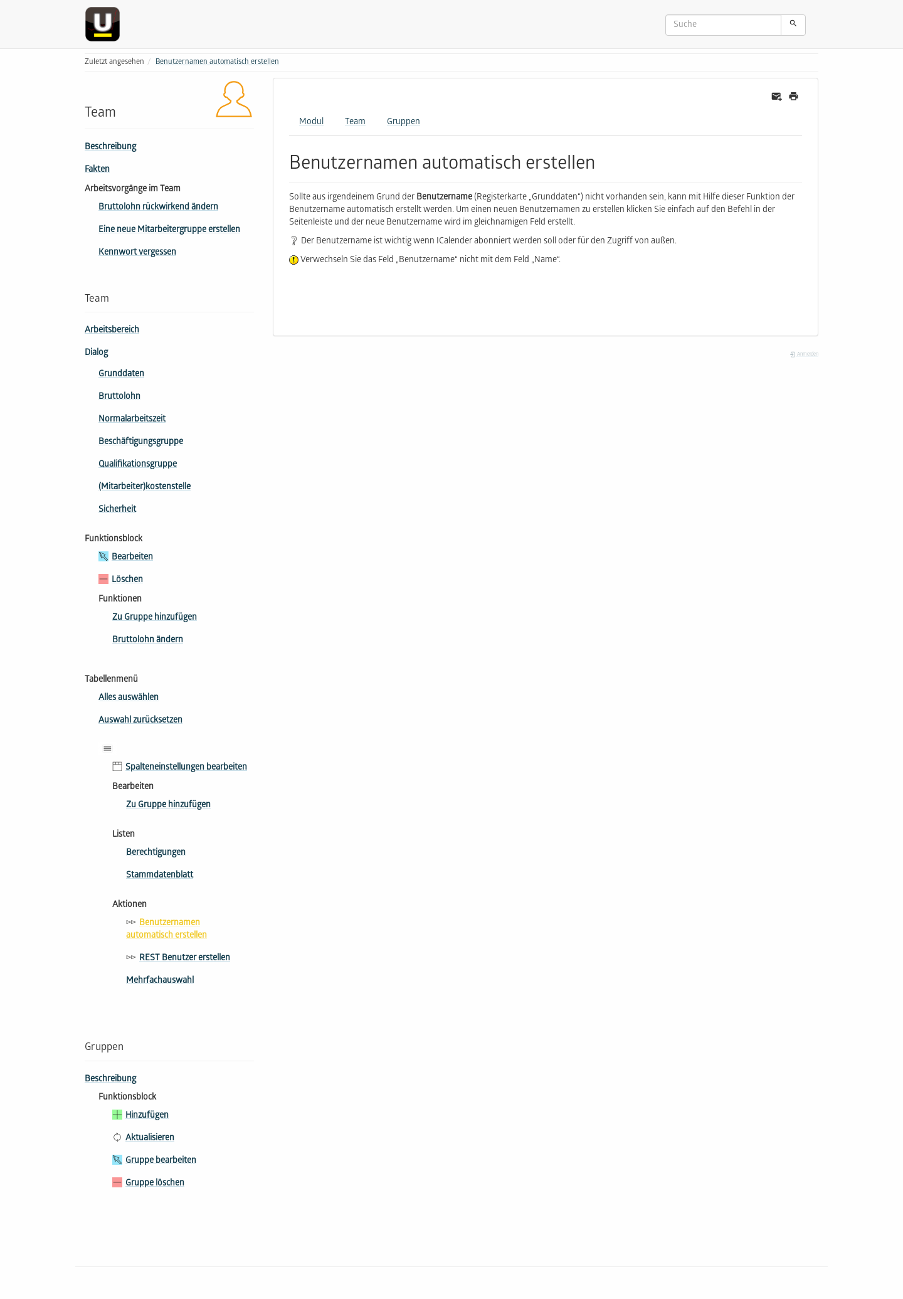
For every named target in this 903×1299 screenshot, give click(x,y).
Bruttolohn (119, 397)
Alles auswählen (128, 698)
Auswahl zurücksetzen (140, 721)
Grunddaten (121, 374)
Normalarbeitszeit (132, 420)
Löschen (127, 580)
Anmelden (803, 355)
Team (355, 122)
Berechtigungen (156, 853)
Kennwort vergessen (137, 253)
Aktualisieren (149, 1138)
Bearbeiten (132, 558)
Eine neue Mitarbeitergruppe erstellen (169, 230)
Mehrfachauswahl (160, 981)
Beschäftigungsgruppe (140, 442)
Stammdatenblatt (159, 876)
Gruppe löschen (154, 1184)
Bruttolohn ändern (147, 640)
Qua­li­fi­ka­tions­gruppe (137, 465)
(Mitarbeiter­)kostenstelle (144, 487)
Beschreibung (110, 147)
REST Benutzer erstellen (184, 958)
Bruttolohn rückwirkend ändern (158, 208)
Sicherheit (117, 510)
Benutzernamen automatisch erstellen (217, 62)
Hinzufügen (147, 1116)
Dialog (96, 353)
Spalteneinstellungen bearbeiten (186, 768)
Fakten (97, 170)
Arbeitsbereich (112, 331)
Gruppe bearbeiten (160, 1161)
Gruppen (403, 122)
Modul (311, 122)
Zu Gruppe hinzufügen (154, 618)
